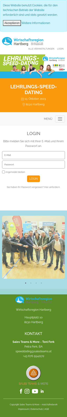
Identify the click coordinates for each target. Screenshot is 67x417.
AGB (46, 409)
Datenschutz (37, 409)
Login (60, 49)
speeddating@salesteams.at (33, 351)
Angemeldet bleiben (15, 172)
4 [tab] (41, 295)
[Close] (12, 23)
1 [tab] (25, 295)
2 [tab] (31, 295)
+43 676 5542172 (33, 356)
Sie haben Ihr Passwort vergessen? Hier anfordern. (33, 187)
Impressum (23, 409)
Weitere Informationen (35, 23)
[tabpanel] (33, 259)
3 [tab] (36, 295)
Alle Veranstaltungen (41, 49)
